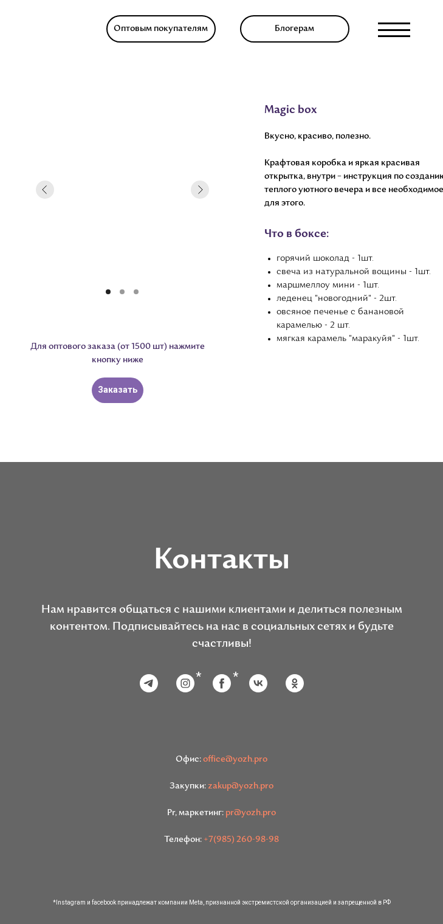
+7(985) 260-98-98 (241, 839)
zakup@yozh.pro (240, 786)
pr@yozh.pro (250, 813)
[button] (161, 29)
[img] (59, 30)
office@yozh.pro (235, 759)
